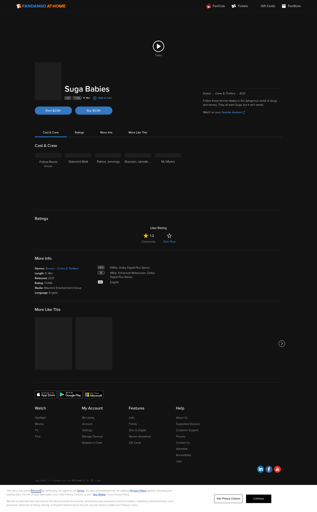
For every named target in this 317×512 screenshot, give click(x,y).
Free (38, 436)
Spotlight (40, 417)
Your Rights (99, 494)
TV (36, 430)
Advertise (182, 449)
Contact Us (183, 442)
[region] (158, 498)
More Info (106, 132)
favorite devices (233, 112)
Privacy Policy (138, 490)
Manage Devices (92, 436)
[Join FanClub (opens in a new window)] (215, 6)
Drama (50, 268)
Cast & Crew (51, 132)
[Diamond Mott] (78, 178)
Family (133, 424)
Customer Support (187, 430)
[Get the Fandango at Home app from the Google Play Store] (70, 394)
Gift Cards (135, 442)
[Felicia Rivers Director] (48, 178)
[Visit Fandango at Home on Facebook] (269, 470)
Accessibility (183, 455)
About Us (182, 417)
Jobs (179, 461)
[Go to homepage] (41, 6)
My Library (88, 417)
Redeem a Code (92, 442)
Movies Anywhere (140, 436)
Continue (258, 498)
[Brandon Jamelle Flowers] (138, 178)
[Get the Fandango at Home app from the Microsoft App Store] (94, 394)
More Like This (138, 132)
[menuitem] (264, 6)
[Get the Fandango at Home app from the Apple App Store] (46, 394)
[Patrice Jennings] (108, 178)
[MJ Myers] (168, 178)
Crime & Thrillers (68, 268)
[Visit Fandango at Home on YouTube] (277, 470)
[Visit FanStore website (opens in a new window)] (291, 6)
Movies (39, 424)
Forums (180, 436)
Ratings (79, 132)
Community (149, 241)
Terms (80, 490)
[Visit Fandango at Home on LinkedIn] (260, 470)
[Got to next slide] (281, 343)
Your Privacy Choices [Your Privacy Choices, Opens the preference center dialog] (228, 498)
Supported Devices (188, 424)
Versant (36, 490)
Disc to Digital (137, 430)
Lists (131, 417)
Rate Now (169, 241)
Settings (87, 430)
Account (87, 424)
